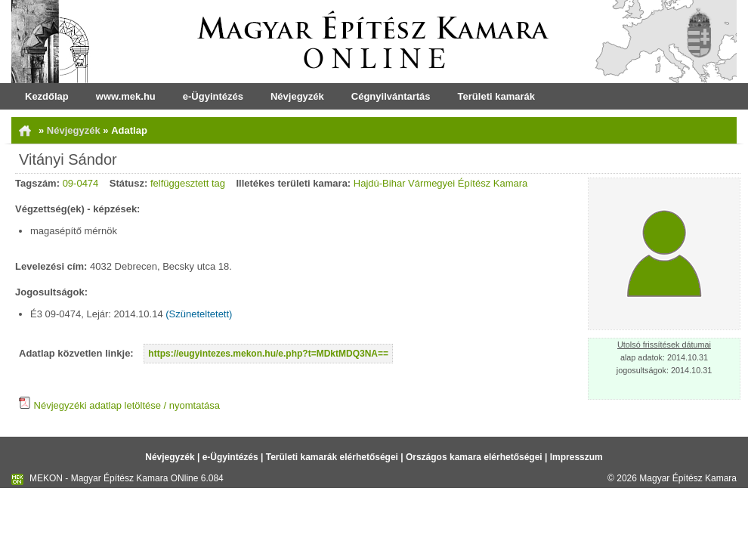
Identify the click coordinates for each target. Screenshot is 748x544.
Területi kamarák (496, 96)
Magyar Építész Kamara (688, 478)
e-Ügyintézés (213, 96)
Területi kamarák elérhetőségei (332, 457)
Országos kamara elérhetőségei (474, 457)
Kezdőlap (47, 96)
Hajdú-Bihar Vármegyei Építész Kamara (441, 183)
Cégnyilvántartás (391, 96)
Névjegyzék (297, 96)
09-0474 (81, 183)
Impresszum (576, 457)
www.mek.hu (126, 96)
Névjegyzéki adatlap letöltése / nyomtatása (119, 405)
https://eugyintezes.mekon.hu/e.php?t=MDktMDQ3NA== (268, 353)
